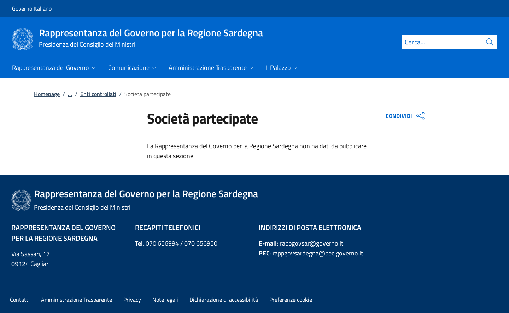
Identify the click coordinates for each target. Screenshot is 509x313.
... (70, 94)
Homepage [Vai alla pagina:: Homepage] (47, 94)
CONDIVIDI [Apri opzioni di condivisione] (406, 115)
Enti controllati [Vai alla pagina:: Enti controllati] (98, 94)
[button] (290, 299)
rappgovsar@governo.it (311, 243)
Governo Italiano (32, 8)
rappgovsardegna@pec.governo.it (318, 253)
